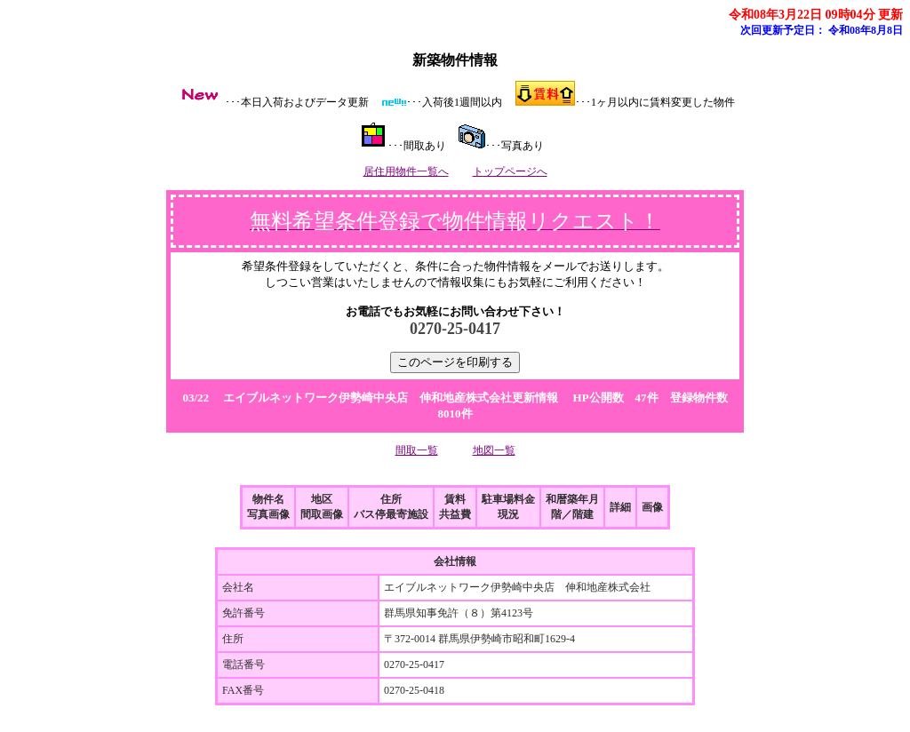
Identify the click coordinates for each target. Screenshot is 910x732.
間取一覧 (416, 450)
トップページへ (510, 171)
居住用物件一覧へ (406, 171)
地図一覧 (494, 450)
